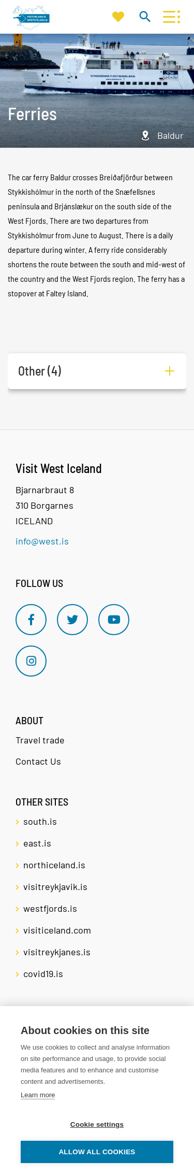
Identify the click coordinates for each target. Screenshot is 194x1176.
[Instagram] (31, 661)
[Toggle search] (144, 16)
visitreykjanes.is (57, 951)
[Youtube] (113, 619)
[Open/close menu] (169, 17)
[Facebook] (31, 619)
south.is (40, 821)
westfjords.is (50, 908)
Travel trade (40, 739)
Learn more (38, 1095)
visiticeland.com (57, 930)
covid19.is (43, 973)
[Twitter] (72, 619)
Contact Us (38, 761)
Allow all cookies (96, 1152)
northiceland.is (54, 864)
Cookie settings (97, 1124)
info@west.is (42, 541)
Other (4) (39, 370)
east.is (37, 843)
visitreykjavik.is (55, 886)
